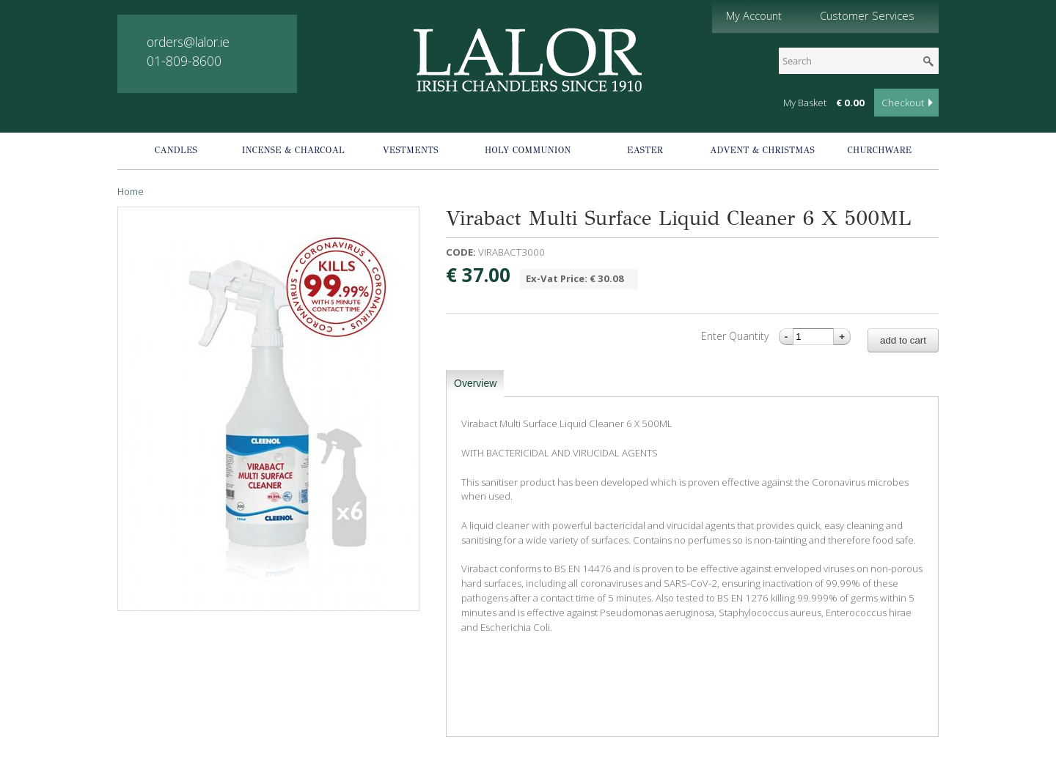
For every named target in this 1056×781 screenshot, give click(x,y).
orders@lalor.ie (188, 42)
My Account (754, 15)
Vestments (411, 150)
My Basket (804, 102)
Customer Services (867, 15)
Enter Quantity (736, 336)
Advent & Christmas (762, 150)
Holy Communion (528, 150)
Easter (645, 150)
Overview (475, 383)
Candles (176, 150)
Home (130, 191)
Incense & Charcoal (293, 150)
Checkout (902, 102)
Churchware (880, 150)
